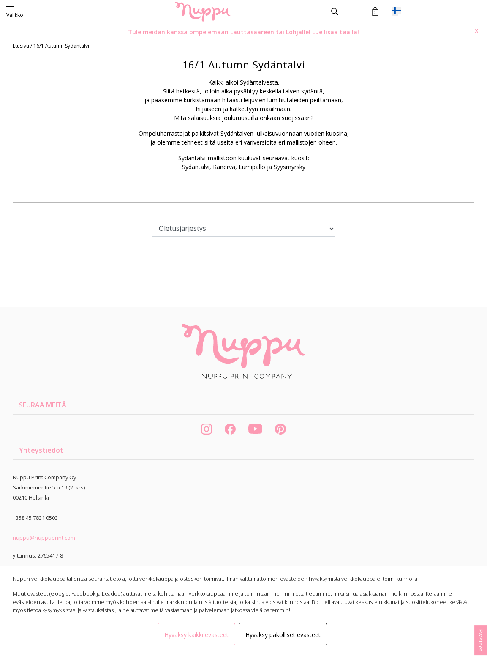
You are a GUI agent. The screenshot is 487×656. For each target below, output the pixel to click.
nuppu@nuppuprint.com (44, 537)
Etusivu (21, 45)
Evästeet (480, 640)
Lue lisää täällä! (335, 32)
